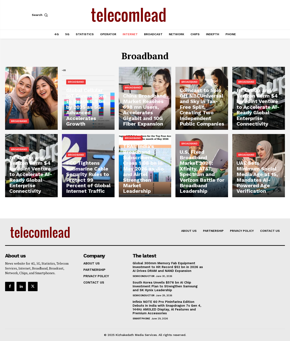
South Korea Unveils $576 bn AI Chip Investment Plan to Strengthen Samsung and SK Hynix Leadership (165, 286)
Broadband (19, 121)
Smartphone (141, 318)
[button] (41, 14)
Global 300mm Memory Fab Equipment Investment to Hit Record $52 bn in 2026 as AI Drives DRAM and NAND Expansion (168, 267)
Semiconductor (143, 276)
